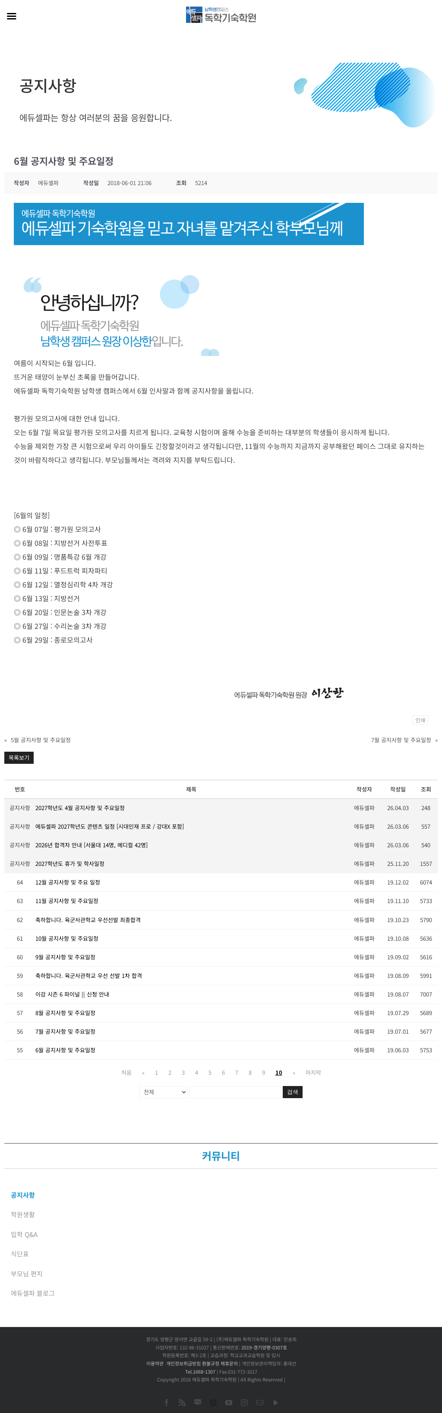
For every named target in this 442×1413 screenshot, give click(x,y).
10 (278, 1072)
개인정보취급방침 (183, 1363)
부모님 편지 (27, 1273)
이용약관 (155, 1363)
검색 (292, 1092)
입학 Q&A (24, 1234)
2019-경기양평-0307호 (264, 1347)
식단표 (20, 1253)
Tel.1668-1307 (200, 1371)
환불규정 (210, 1363)
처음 (126, 1072)
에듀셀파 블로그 (33, 1293)
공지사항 (23, 1194)
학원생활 (23, 1214)
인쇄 (420, 720)
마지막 (313, 1072)
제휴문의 (229, 1363)
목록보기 (19, 757)
